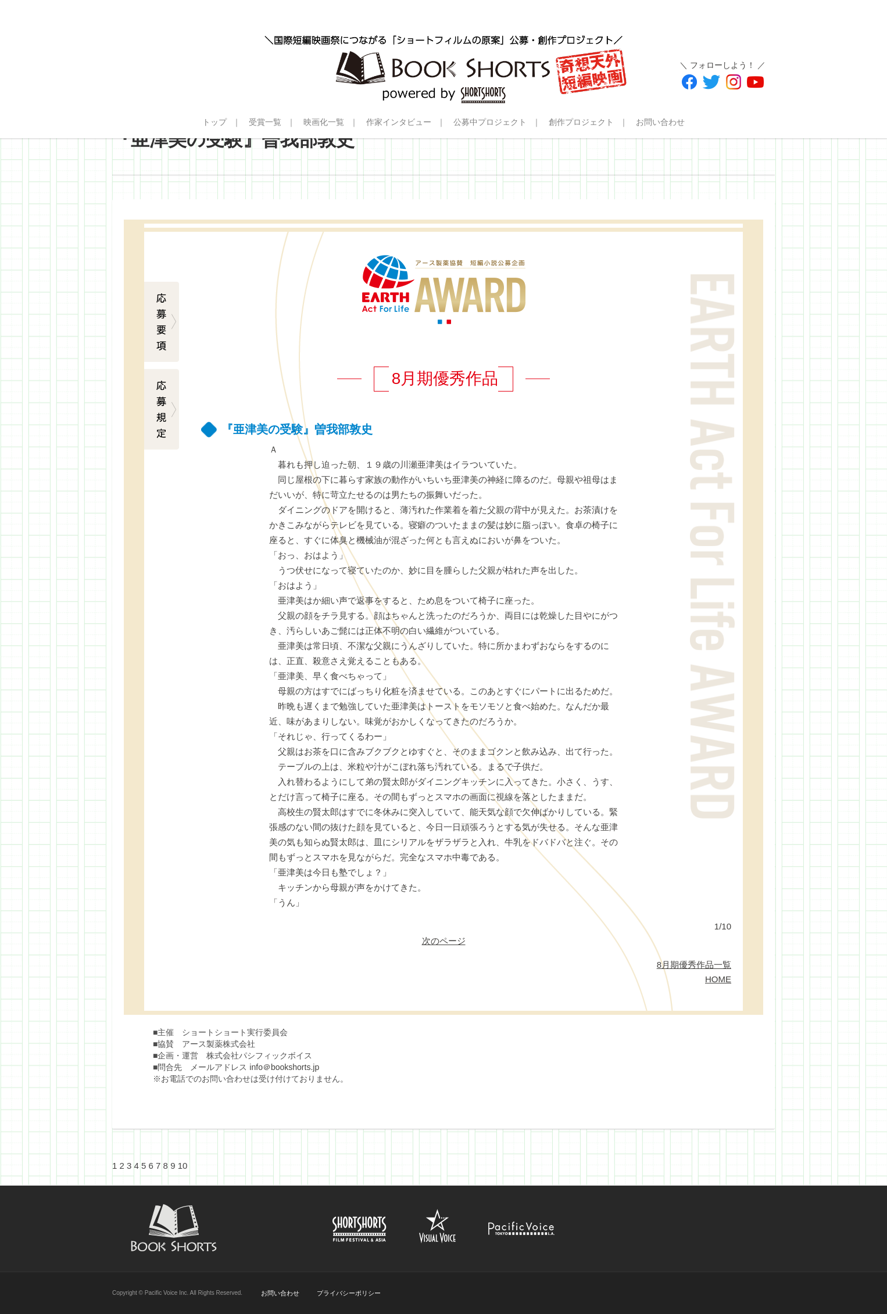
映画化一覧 (323, 122)
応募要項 (161, 322)
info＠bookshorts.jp (284, 1067)
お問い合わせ (660, 122)
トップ (214, 122)
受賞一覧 (265, 122)
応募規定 (161, 409)
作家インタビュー (398, 122)
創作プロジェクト (581, 122)
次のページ (444, 941)
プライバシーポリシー (349, 1293)
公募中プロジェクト (490, 122)
